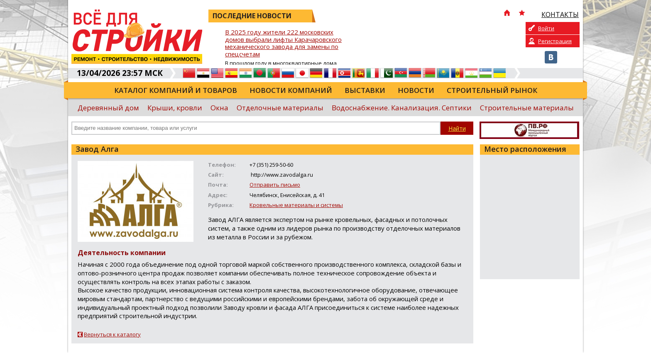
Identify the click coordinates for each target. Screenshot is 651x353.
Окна (219, 107)
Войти (546, 28)
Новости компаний (291, 90)
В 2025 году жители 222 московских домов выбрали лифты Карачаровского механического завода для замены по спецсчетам (283, 43)
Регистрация (555, 41)
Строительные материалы (527, 107)
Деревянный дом (108, 107)
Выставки (365, 90)
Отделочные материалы (280, 107)
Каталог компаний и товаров (175, 90)
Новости (416, 90)
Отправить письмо (275, 184)
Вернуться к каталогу (112, 334)
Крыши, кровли (174, 107)
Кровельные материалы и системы (296, 205)
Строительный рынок (492, 90)
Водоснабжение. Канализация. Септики (402, 107)
